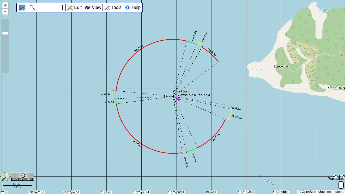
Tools (116, 7)
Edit (78, 7)
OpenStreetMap (313, 192)
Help (136, 7)
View (96, 7)
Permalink (336, 178)
